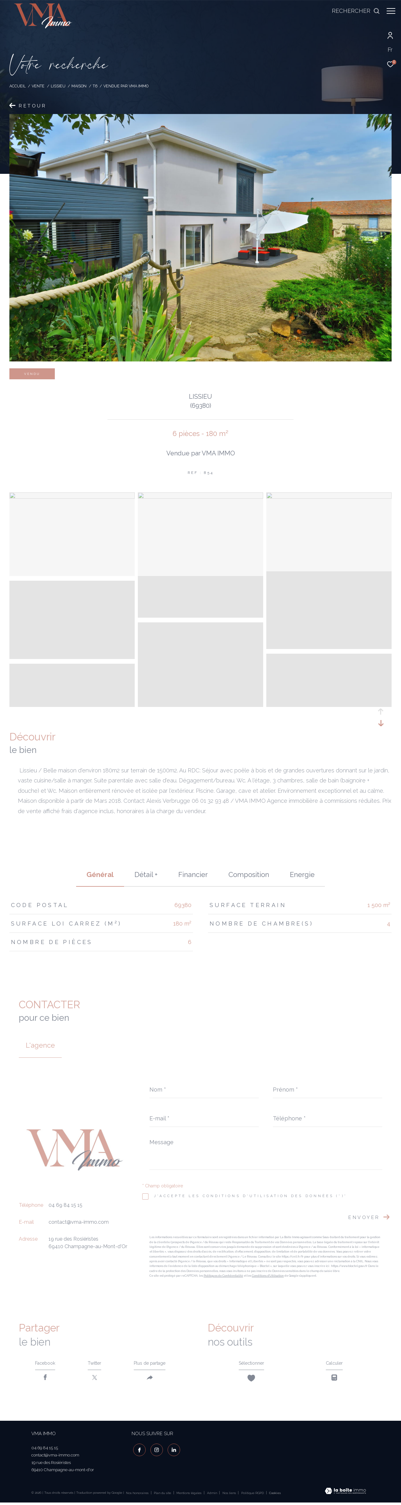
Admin (212, 1495)
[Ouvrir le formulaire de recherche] (353, 11)
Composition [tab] (248, 874)
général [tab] (100, 874)
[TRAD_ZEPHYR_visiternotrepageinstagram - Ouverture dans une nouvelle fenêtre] (155, 1451)
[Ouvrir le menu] (391, 11)
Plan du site (163, 1495)
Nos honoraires (137, 1495)
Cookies (275, 1495)
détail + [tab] (146, 874)
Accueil (17, 86)
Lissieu (58, 86)
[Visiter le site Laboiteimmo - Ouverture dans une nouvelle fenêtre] (345, 1494)
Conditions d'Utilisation (268, 1275)
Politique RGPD (252, 1495)
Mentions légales (189, 1495)
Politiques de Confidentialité (223, 1275)
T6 (95, 86)
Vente (38, 86)
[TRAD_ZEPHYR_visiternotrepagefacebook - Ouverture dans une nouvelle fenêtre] (138, 1451)
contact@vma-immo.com (79, 1222)
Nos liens (229, 1495)
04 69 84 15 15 (65, 1205)
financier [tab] (193, 874)
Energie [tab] (302, 874)
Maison (78, 86)
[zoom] (72, 497)
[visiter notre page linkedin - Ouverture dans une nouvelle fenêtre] (172, 1451)
